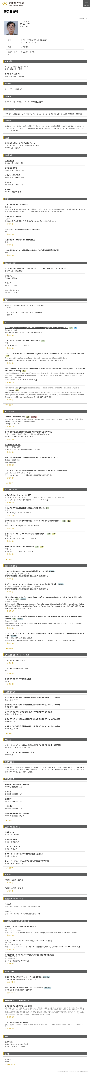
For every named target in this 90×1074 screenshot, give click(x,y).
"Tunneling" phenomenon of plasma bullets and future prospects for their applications (36, 328)
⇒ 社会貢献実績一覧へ (23, 921)
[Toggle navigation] (86, 3)
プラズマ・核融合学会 (12, 175)
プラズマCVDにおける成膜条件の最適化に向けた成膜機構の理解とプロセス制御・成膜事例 (36, 470)
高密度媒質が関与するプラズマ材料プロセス (20, 143)
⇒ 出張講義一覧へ (23, 1000)
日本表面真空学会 (11, 168)
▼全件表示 (9, 405)
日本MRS (8, 189)
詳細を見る (10, 224)
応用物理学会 (9, 161)
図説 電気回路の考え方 (13, 445)
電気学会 (8, 182)
